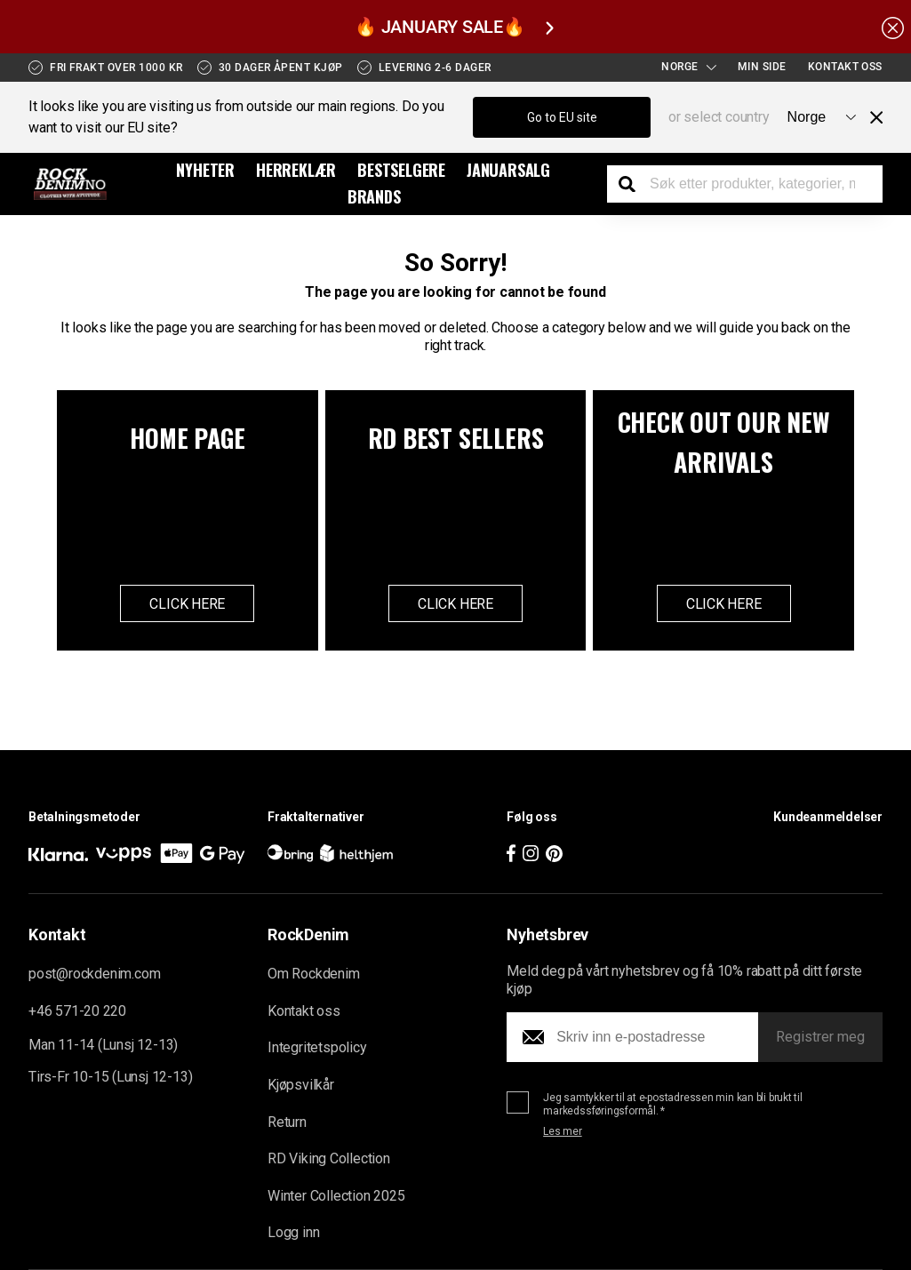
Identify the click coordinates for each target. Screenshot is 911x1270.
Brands (374, 196)
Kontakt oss (845, 66)
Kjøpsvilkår (301, 1084)
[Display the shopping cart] (871, 185)
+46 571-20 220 (77, 1010)
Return (287, 1122)
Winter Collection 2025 (336, 1195)
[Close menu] (869, 117)
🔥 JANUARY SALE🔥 (454, 26)
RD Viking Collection (329, 1159)
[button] (749, 846)
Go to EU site (562, 117)
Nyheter (205, 169)
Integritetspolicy (317, 1048)
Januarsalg (508, 169)
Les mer (562, 1132)
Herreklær (296, 169)
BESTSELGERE (401, 169)
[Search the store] (634, 184)
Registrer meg (820, 1037)
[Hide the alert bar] (893, 26)
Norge (688, 66)
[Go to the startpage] (70, 184)
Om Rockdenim (314, 974)
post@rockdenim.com (94, 974)
